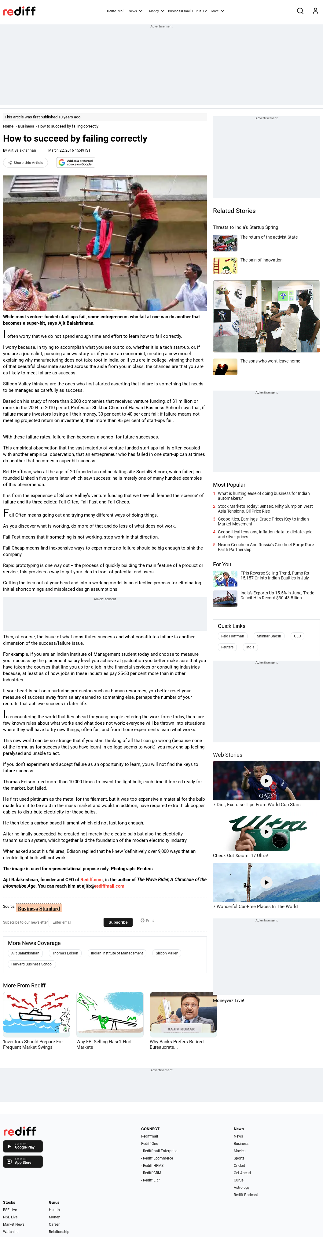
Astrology (242, 1187)
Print (147, 920)
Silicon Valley (167, 953)
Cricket (239, 1165)
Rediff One (149, 1143)
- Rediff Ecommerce (157, 1158)
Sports (239, 1158)
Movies (239, 1151)
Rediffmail (149, 1136)
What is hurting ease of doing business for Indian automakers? (264, 496)
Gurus (196, 11)
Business (26, 126)
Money (156, 11)
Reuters (227, 647)
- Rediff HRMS (152, 1165)
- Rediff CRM (151, 1173)
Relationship (59, 1232)
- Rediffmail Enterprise (159, 1151)
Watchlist (11, 1232)
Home (111, 11)
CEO (297, 636)
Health (54, 1210)
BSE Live (10, 1210)
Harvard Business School (32, 964)
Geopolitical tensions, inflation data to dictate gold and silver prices (265, 534)
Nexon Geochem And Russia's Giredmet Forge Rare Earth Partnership (266, 547)
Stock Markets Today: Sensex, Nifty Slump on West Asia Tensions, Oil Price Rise (265, 509)
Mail (121, 11)
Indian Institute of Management (117, 953)
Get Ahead (242, 1173)
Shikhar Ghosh (269, 636)
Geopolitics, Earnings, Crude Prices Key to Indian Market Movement (263, 521)
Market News (13, 1224)
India (250, 647)
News (135, 11)
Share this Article (25, 162)
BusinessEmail (179, 11)
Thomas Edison (65, 953)
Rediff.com (91, 879)
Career (54, 1224)
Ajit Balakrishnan (22, 150)
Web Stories (227, 755)
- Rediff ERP (150, 1180)
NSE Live (10, 1217)
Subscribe (118, 922)
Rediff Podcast (246, 1195)
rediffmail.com (109, 886)
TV (205, 11)
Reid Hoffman (232, 636)
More (217, 11)
